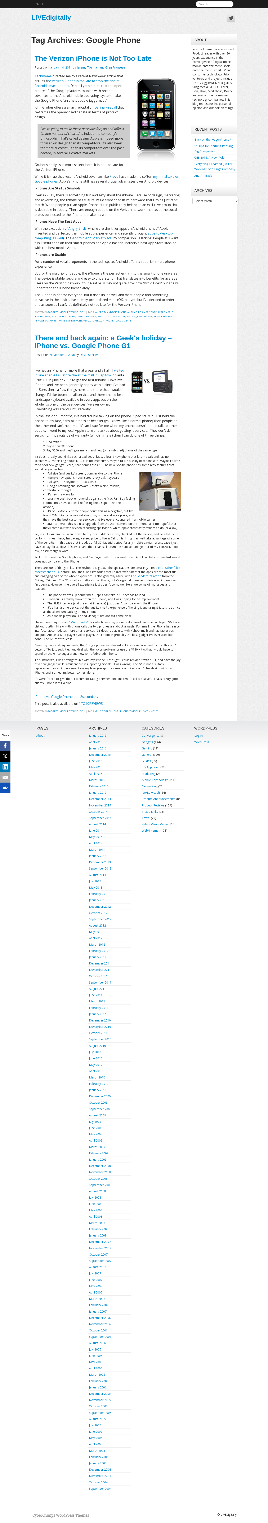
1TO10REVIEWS (91, 703)
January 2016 (98, 748)
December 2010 (100, 1020)
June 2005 (95, 1432)
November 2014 (100, 805)
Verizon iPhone (103, 320)
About (39, 4)
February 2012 (98, 951)
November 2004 (100, 1476)
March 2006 (97, 1375)
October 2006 (98, 1330)
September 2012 (100, 919)
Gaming (147, 748)
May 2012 (95, 932)
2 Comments (123, 320)
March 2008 (97, 1223)
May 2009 (95, 1134)
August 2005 (97, 1419)
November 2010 (100, 1027)
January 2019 (98, 736)
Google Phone (116, 316)
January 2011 (98, 1014)
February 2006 (98, 1381)
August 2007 (97, 1267)
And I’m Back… (204, 176)
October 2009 (98, 1102)
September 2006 (100, 1337)
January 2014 (98, 856)
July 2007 (95, 1273)
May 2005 (95, 1438)
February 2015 (98, 786)
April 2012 (95, 938)
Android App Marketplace (92, 238)
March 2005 (97, 1451)
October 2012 (98, 913)
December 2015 (100, 755)
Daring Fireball (105, 107)
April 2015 (95, 774)
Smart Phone (56, 320)
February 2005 (98, 1457)
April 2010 (95, 1071)
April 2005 (95, 1444)
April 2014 (95, 843)
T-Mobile (134, 711)
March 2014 (97, 850)
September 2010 (100, 1039)
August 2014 (97, 824)
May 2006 (95, 1362)
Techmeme (43, 76)
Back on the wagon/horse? (212, 139)
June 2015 (95, 761)
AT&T (55, 316)
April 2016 (95, 742)
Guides (146, 761)
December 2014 (100, 799)
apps (47, 316)
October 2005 (98, 1406)
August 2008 (97, 1191)
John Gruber (144, 316)
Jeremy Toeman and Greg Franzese (101, 67)
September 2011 (100, 982)
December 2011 (100, 963)
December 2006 (100, 1318)
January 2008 (98, 1235)
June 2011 (95, 995)
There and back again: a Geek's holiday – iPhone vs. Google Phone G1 (103, 342)
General (147, 755)
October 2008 (98, 1179)
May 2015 (95, 767)
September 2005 (100, 1413)
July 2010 (95, 1052)
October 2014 (98, 812)
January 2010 (98, 1090)
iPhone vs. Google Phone (54, 697)
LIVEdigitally (51, 17)
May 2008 (95, 1210)
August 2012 (97, 925)
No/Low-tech (151, 793)
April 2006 (95, 1368)
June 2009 (95, 1128)
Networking (149, 786)
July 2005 (95, 1425)
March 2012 (97, 944)
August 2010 (97, 1046)
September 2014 (100, 818)
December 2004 (100, 1469)
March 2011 (97, 1001)
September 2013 (100, 868)
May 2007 (95, 1286)
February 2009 (98, 1153)
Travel (146, 818)
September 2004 (100, 1489)
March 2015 (97, 780)
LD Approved (151, 767)
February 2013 (98, 894)
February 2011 (98, 1008)
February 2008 (98, 1229)
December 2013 (100, 862)
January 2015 (98, 793)
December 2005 (100, 1394)
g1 (96, 711)
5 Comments (150, 711)
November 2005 (100, 1400)
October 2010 (98, 1033)
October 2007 (98, 1254)
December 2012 (100, 907)
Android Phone (116, 312)
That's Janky (150, 812)
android (100, 312)
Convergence (151, 736)
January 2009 (98, 1159)
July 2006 (95, 1349)
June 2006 (95, 1356)
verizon (88, 320)
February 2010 (98, 1084)
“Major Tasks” (78, 622)
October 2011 (98, 976)
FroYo (102, 316)
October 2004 (98, 1482)
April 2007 (95, 1292)
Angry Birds (77, 228)
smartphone (74, 320)
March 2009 (97, 1147)
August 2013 (97, 875)
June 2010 (95, 1058)
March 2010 (97, 1077)
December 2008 (100, 1166)
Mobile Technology (72, 312)
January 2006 (98, 1387)
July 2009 (95, 1122)
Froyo (114, 176)
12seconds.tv (88, 697)
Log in (198, 736)
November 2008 (100, 1172)
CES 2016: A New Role (209, 157)
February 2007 (98, 1305)
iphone (131, 316)
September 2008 (100, 1185)
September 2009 (100, 1109)
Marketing (148, 774)
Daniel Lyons (67, 316)
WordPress (201, 742)
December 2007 (100, 1242)
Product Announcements (158, 799)
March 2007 (97, 1299)
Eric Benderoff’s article (146, 576)
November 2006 (100, 1324)
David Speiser (89, 355)
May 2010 (95, 1065)
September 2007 (100, 1261)
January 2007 (98, 1311)
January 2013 (98, 900)
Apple (161, 312)
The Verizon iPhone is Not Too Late (93, 58)
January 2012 (98, 957)
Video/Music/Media (155, 824)
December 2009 (100, 1096)
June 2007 (95, 1280)
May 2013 (95, 887)
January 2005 (98, 1463)
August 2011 (97, 989)
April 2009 (95, 1140)
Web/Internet (151, 830)
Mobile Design (163, 316)
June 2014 (95, 830)
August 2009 (97, 1115)
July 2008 (95, 1197)
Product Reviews (153, 805)
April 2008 (95, 1216)
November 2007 (100, 1248)
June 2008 (95, 1204)
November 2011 (100, 970)
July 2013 (95, 881)
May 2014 (95, 837)
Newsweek (41, 320)
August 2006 (97, 1343)
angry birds (135, 312)
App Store (150, 312)
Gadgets (52, 312)
